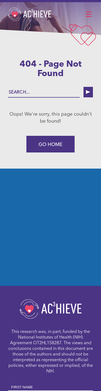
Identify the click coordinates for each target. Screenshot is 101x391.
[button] (88, 14)
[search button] (88, 92)
